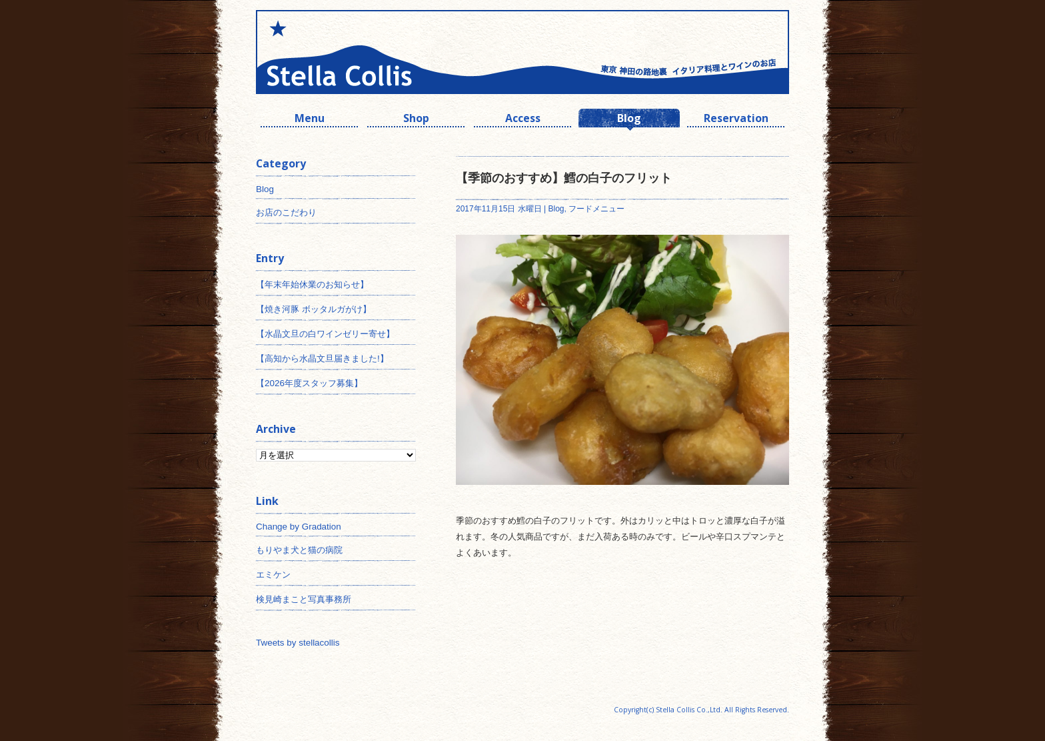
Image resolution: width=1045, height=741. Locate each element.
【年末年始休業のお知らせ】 (312, 284)
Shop (416, 120)
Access (522, 120)
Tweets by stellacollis (297, 643)
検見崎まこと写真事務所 (303, 599)
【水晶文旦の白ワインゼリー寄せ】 (325, 334)
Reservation (736, 120)
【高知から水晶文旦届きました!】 (322, 358)
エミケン (273, 575)
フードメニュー (596, 208)
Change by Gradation (298, 527)
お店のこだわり (286, 212)
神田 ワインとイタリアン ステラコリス (389, 52)
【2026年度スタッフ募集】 (309, 383)
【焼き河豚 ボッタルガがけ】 (313, 309)
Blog (629, 120)
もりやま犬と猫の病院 (299, 550)
